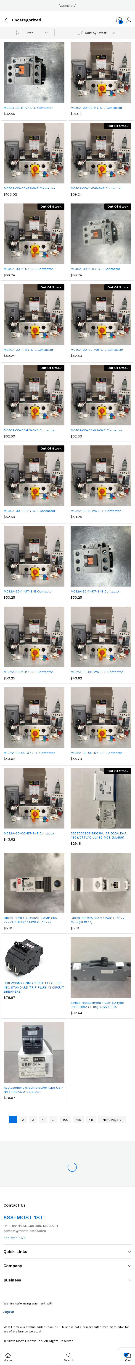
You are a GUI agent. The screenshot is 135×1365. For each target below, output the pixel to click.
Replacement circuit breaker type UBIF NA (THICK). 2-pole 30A (34, 1089)
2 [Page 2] (23, 1119)
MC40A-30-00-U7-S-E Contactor (29, 430)
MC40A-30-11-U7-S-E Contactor (28, 269)
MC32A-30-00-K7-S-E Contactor (96, 753)
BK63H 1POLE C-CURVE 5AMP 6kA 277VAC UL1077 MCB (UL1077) (30, 920)
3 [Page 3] (33, 1119)
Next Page (112, 1119)
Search (69, 1357)
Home (8, 1357)
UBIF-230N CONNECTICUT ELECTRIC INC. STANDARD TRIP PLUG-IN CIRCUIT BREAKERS (34, 987)
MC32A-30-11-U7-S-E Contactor (28, 591)
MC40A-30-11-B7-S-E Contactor (28, 349)
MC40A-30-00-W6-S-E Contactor (97, 349)
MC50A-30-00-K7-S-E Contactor (96, 107)
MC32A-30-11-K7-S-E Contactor (95, 591)
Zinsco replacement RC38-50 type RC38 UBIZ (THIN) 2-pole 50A (97, 1005)
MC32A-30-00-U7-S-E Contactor (29, 753)
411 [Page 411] (91, 1119)
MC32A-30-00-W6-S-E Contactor (97, 672)
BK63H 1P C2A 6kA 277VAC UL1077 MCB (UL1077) (97, 920)
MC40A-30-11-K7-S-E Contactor (95, 269)
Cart (128, 1357)
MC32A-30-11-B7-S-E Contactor (28, 672)
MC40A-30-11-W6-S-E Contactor (96, 188)
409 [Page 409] (65, 1119)
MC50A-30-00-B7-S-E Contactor (29, 188)
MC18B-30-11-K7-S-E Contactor (28, 107)
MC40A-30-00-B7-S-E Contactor (29, 511)
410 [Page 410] (78, 1119)
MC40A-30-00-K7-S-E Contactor (96, 430)
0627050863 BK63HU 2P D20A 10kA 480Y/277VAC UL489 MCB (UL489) (98, 835)
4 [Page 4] (43, 1119)
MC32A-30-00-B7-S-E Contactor (29, 833)
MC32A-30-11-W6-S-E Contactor (96, 511)
